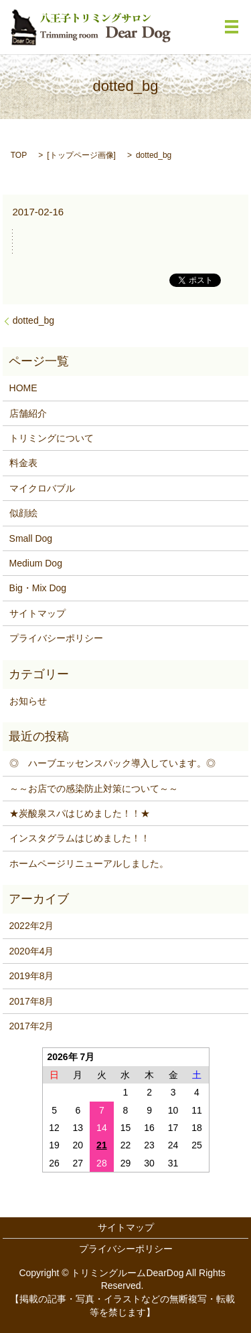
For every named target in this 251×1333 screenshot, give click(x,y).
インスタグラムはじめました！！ (79, 838)
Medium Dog (35, 563)
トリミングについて (51, 438)
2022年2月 (31, 925)
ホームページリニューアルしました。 (89, 863)
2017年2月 (31, 1026)
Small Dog (31, 538)
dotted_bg (33, 320)
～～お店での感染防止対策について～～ (93, 788)
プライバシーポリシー (56, 638)
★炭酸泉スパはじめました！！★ (79, 813)
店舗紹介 (28, 413)
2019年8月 (31, 975)
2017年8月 (31, 1001)
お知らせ (28, 701)
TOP (19, 155)
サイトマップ (37, 613)
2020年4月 (31, 951)
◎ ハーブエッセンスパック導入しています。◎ (112, 763)
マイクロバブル (42, 488)
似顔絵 (23, 513)
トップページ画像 (82, 155)
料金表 (23, 462)
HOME (23, 388)
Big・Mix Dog (38, 588)
